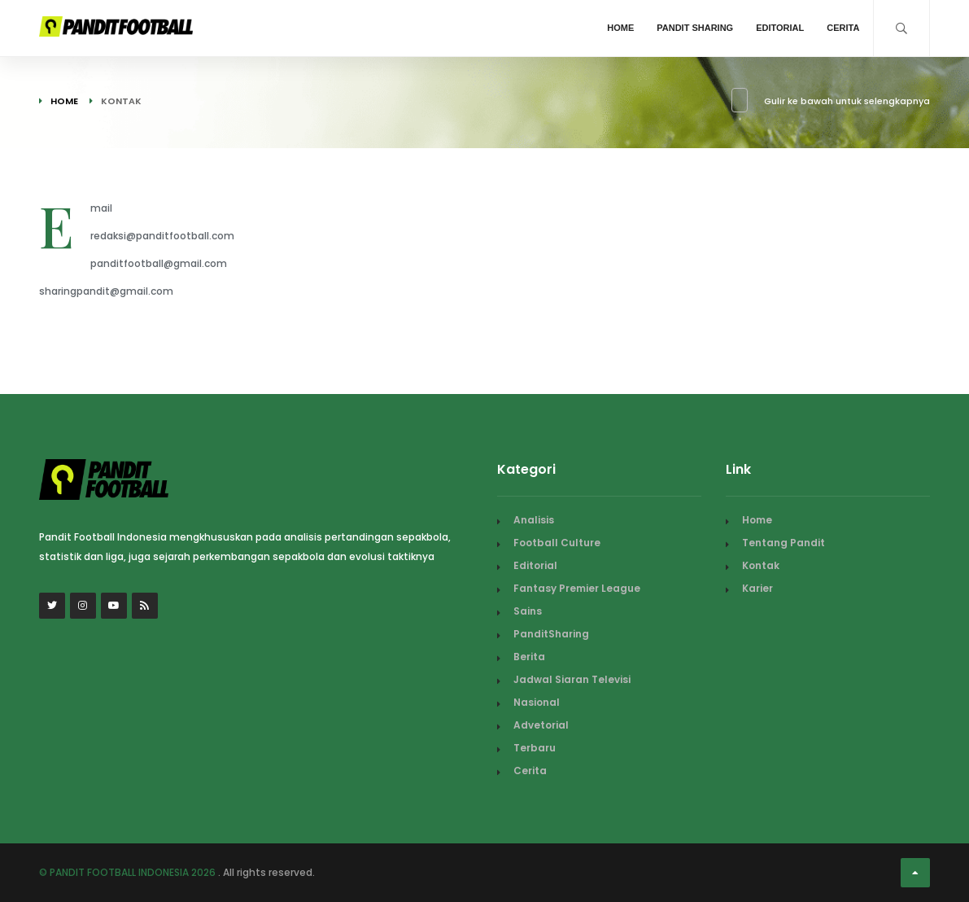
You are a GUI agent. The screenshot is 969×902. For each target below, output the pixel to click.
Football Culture (556, 543)
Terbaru (534, 748)
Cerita (843, 28)
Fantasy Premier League (576, 588)
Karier (757, 588)
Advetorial (541, 725)
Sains (527, 611)
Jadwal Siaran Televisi (572, 679)
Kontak (760, 565)
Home (620, 28)
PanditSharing (551, 634)
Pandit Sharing (695, 28)
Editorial (780, 28)
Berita (529, 656)
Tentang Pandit (783, 543)
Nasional (536, 702)
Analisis (533, 520)
